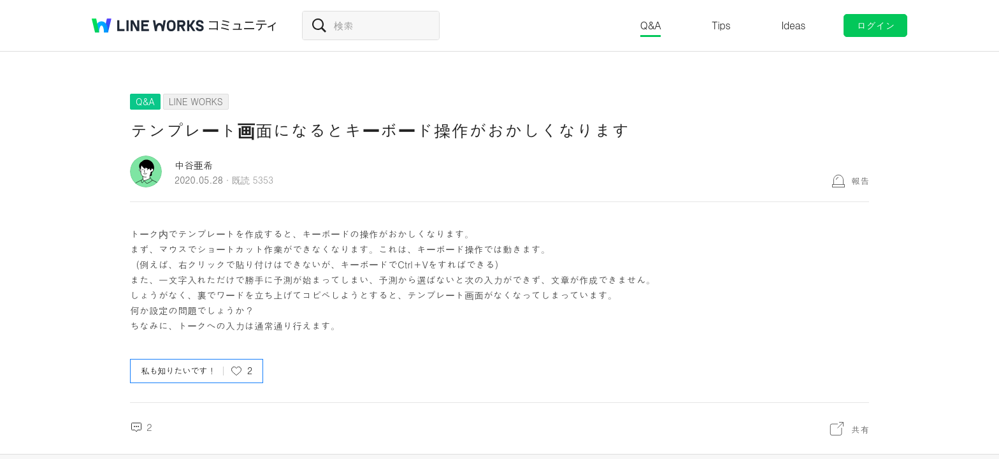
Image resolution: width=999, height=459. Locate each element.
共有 (860, 429)
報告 (860, 180)
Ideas (793, 25)
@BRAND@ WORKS (148, 25)
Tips (721, 25)
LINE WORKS (196, 101)
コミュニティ (243, 25)
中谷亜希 (194, 164)
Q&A (650, 25)
